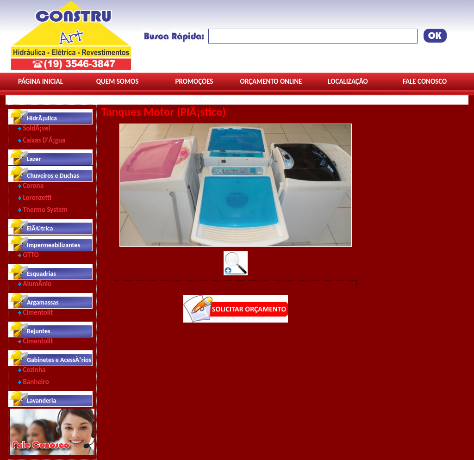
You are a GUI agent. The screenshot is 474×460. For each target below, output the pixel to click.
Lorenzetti (37, 197)
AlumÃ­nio (37, 284)
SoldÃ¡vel (36, 128)
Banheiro (36, 382)
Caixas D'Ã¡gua (44, 140)
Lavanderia (41, 400)
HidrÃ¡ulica (42, 118)
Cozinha (34, 370)
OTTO (31, 255)
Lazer (34, 159)
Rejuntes (38, 331)
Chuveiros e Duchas (53, 176)
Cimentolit (38, 312)
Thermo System (45, 209)
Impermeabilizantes (53, 245)
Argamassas (43, 302)
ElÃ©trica (40, 228)
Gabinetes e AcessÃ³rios (59, 360)
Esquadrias (41, 274)
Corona (33, 185)
